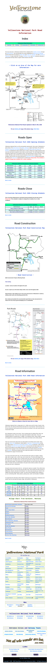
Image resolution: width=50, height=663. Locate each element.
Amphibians (8, 564)
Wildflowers (37, 574)
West (34, 56)
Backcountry (8, 568)
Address (7, 559)
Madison (7, 513)
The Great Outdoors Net (14, 649)
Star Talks (28, 594)
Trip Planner (28, 597)
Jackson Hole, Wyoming (10, 535)
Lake (23, 485)
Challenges (8, 591)
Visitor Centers (38, 561)
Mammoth (26, 149)
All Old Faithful (20, 616)
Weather (37, 570)
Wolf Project (38, 584)
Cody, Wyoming (9, 533)
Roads (27, 584)
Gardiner (24, 446)
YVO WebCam (40, 618)
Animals (7, 566)
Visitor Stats (38, 564)
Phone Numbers (29, 568)
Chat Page (8, 593)
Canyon (15, 485)
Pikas (27, 572)
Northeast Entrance (9, 515)
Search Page (29, 588)
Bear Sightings (9, 572)
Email (18, 559)
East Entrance (8, 529)
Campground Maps (10, 588)
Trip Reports (38, 558)
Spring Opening (29, 591)
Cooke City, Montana (31, 54)
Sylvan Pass (12, 443)
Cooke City (14, 157)
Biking (7, 574)
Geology (17, 604)
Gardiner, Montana (37, 51)
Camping (7, 587)
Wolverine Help (38, 588)
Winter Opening (38, 579)
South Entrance (8, 531)
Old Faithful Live (10, 616)
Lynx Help (19, 594)
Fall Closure (20, 568)
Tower (6, 508)
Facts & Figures (20, 566)
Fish (18, 570)
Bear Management (9, 570)
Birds (7, 577)
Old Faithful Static (30, 616)
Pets (27, 566)
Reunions (28, 579)
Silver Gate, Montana (10, 517)
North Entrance (10, 53)
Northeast (25, 56)
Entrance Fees (20, 564)
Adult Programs (9, 561)
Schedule (28, 587)
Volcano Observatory (39, 566)
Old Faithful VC (40, 616)
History (19, 581)
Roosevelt (41, 485)
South (29, 56)
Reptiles (28, 577)
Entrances (19, 561)
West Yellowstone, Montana (11, 520)
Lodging (19, 591)
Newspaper (28, 559)
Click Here (36, 129)
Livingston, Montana (8, 634)
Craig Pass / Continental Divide (33, 443)
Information (33, 45)
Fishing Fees (20, 572)
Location (19, 588)
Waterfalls (37, 568)
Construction (25, 45)
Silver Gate (22, 54)
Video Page (37, 559)
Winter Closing (38, 577)
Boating (7, 579)
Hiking (18, 579)
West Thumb (8, 527)
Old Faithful (34, 485)
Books (7, 581)
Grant (19, 485)
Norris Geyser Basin (10, 509)
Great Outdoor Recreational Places (36, 649)
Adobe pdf (17, 129)
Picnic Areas (29, 570)
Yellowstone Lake (9, 522)
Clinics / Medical (9, 597)
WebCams (37, 572)
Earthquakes (20, 558)
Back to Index (8, 180)
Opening (9, 45)
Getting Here (41, 45)
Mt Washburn (20, 618)
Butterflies (8, 584)
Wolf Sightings (38, 587)
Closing (17, 45)
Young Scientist (38, 594)
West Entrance (8, 518)
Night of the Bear (29, 561)
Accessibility (8, 558)
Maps (27, 558)
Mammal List (20, 597)
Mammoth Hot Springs (38, 53)
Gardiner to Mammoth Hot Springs (12, 149)
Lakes (18, 587)
